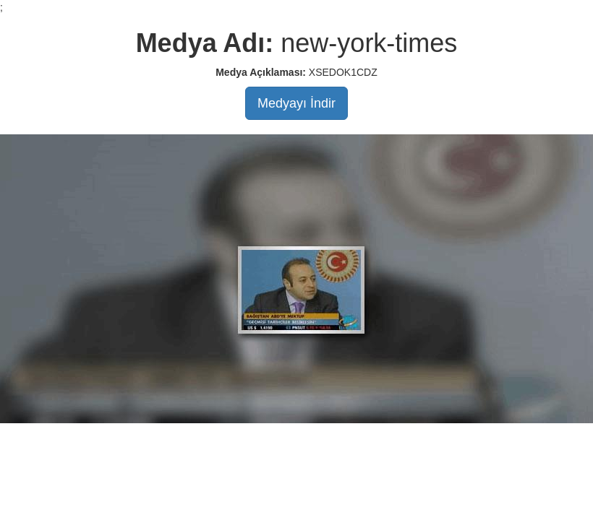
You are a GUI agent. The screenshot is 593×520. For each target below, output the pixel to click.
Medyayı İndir (296, 103)
